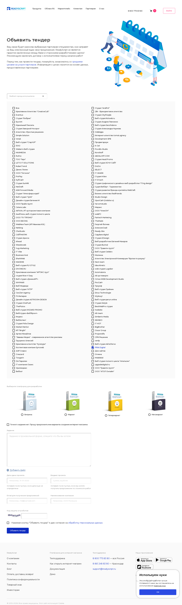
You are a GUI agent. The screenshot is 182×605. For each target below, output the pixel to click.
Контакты (11, 560)
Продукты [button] (36, 6)
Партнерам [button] (91, 6)
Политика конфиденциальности (23, 576)
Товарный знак (14, 581)
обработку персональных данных (85, 520)
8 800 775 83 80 (135, 6)
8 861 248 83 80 (101, 560)
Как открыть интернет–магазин (65, 560)
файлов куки (160, 586)
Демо (52, 571)
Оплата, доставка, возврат (20, 571)
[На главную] (16, 6)
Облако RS (49, 6)
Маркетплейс (64, 6)
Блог (9, 566)
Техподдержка (57, 555)
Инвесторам (13, 587)
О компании (13, 555)
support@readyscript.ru (104, 566)
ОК (158, 592)
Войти (169, 6)
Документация (57, 566)
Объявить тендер (18, 527)
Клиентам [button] (78, 6)
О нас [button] (101, 6)
